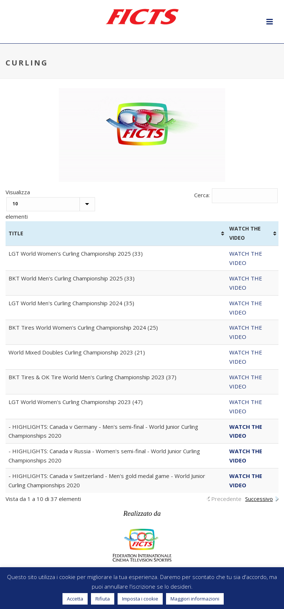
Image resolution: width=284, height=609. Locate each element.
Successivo (259, 498)
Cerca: (236, 195)
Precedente (226, 498)
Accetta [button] (75, 598)
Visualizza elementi (50, 204)
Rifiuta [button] (102, 598)
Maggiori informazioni (194, 598)
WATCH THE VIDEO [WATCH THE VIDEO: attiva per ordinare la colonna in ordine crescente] (245, 233)
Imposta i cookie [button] (140, 598)
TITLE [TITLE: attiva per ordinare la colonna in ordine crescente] (16, 233)
